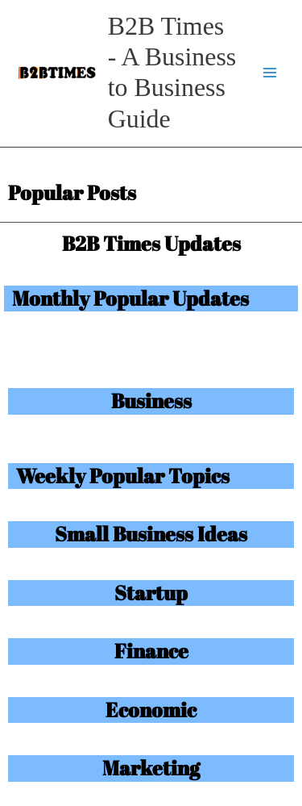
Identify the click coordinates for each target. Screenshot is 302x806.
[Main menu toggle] (270, 73)
